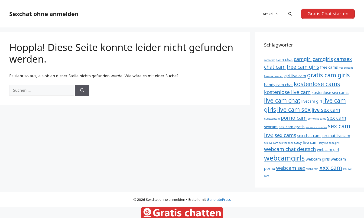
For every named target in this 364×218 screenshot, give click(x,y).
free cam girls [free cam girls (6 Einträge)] (303, 66)
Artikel (273, 14)
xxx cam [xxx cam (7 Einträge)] (330, 168)
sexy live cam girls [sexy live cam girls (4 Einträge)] (329, 142)
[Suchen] (82, 90)
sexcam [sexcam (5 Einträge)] (271, 126)
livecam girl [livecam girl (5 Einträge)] (311, 101)
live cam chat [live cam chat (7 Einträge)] (282, 100)
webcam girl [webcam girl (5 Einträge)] (328, 149)
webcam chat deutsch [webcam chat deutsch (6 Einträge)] (290, 149)
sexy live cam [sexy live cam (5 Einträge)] (306, 142)
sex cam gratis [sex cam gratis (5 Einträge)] (292, 126)
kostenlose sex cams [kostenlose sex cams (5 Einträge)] (330, 92)
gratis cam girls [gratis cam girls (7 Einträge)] (328, 75)
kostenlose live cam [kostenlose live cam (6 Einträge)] (287, 92)
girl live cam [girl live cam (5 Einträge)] (295, 75)
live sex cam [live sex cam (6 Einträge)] (326, 109)
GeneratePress (219, 199)
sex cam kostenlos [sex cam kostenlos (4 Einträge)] (316, 127)
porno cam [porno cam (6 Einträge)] (294, 117)
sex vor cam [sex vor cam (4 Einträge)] (286, 142)
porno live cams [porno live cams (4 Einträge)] (317, 118)
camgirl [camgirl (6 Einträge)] (303, 59)
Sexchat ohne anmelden (43, 14)
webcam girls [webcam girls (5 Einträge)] (318, 159)
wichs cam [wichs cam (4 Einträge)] (312, 169)
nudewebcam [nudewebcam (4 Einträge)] (272, 118)
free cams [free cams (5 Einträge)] (329, 67)
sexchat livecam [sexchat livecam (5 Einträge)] (336, 135)
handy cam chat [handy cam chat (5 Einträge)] (278, 84)
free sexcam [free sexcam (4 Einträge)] (346, 67)
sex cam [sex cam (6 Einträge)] (336, 117)
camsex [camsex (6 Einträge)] (343, 59)
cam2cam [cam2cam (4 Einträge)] (269, 60)
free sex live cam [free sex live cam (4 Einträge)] (273, 76)
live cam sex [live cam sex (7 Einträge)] (294, 109)
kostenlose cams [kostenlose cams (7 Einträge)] (317, 84)
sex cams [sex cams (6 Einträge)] (285, 135)
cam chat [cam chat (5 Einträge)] (284, 59)
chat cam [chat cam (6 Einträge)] (275, 66)
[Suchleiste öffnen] (290, 14)
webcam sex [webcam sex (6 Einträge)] (291, 167)
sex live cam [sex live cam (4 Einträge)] (271, 142)
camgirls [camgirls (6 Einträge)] (323, 59)
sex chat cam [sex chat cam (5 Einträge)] (309, 135)
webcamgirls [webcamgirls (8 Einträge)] (284, 158)
